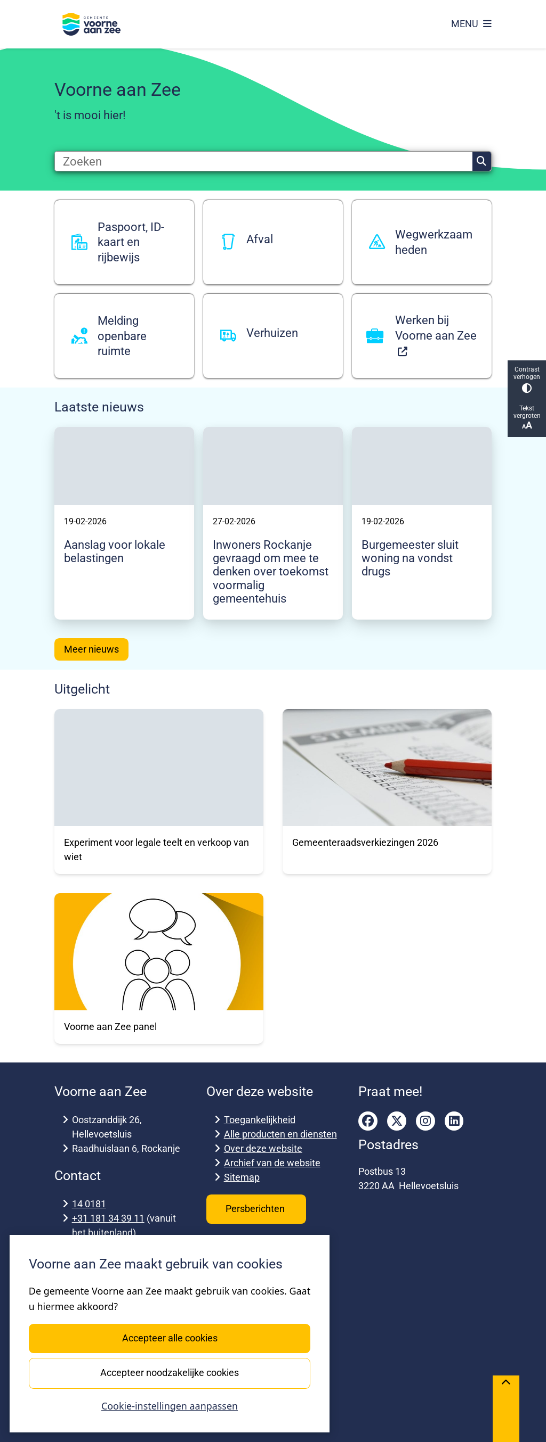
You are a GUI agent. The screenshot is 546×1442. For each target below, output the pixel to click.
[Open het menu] (471, 24)
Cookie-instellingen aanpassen (169, 1405)
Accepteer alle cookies (169, 1338)
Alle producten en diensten (280, 1134)
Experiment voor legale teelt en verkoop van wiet (156, 849)
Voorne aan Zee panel (110, 1026)
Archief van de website (272, 1162)
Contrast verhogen (527, 379)
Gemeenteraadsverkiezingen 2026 (365, 842)
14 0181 (89, 1203)
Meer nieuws (91, 649)
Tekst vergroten (527, 418)
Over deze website (263, 1148)
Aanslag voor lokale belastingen (114, 551)
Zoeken (481, 161)
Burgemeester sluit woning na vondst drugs (410, 558)
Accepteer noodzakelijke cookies (169, 1372)
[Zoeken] (263, 161)
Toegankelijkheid (259, 1119)
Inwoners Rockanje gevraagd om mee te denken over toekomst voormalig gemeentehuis (270, 571)
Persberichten (256, 1208)
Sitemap (242, 1177)
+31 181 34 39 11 (108, 1218)
